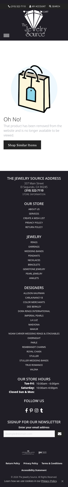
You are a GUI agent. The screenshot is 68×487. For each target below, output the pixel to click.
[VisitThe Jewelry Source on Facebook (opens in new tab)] (26, 410)
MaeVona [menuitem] (33, 324)
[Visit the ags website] (28, 452)
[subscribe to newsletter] (59, 433)
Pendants (34, 255)
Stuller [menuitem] (34, 356)
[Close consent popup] (62, 481)
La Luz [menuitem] (34, 320)
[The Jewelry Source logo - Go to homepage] (34, 23)
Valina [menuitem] (34, 369)
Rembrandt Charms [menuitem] (34, 347)
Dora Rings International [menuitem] (34, 311)
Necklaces (34, 260)
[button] (37, 6)
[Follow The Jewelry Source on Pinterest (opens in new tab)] (31, 410)
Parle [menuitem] (34, 342)
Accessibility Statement (33, 470)
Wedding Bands (34, 251)
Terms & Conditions (52, 463)
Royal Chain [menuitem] (34, 351)
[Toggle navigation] (6, 35)
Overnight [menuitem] (34, 338)
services (34, 213)
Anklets (34, 278)
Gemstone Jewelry (34, 269)
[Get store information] (34, 194)
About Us (34, 209)
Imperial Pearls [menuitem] (33, 315)
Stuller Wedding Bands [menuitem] (33, 360)
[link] (17, 6)
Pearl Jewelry (34, 273)
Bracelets (34, 264)
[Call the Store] (34, 190)
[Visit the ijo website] (42, 452)
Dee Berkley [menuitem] (34, 306)
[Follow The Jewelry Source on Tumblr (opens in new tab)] (41, 410)
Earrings (34, 246)
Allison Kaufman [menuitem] (34, 293)
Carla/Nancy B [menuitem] (34, 297)
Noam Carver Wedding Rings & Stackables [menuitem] (33, 333)
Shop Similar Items (22, 145)
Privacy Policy (34, 222)
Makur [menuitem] (34, 329)
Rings (34, 242)
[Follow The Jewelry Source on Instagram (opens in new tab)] (36, 410)
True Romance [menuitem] (34, 365)
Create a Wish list (34, 218)
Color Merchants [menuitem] (34, 302)
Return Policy (34, 227)
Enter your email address (34, 427)
